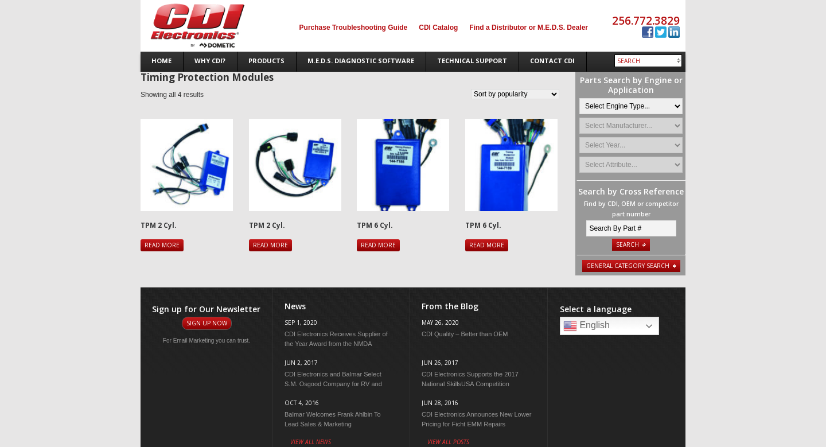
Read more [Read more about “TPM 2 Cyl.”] (162, 245)
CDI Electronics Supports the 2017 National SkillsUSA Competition (470, 379)
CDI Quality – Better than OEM (465, 334)
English (586, 326)
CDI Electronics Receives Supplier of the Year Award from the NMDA (336, 339)
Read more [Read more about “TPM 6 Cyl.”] (378, 245)
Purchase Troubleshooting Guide (353, 28)
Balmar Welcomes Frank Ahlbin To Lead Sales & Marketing (333, 419)
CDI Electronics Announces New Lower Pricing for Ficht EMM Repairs (476, 419)
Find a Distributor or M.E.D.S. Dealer (528, 28)
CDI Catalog (438, 28)
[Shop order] (515, 94)
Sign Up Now (206, 323)
